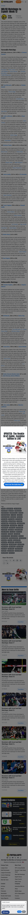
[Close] (25, 902)
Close (24, 911)
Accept (19, 911)
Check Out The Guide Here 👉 (14, 484)
